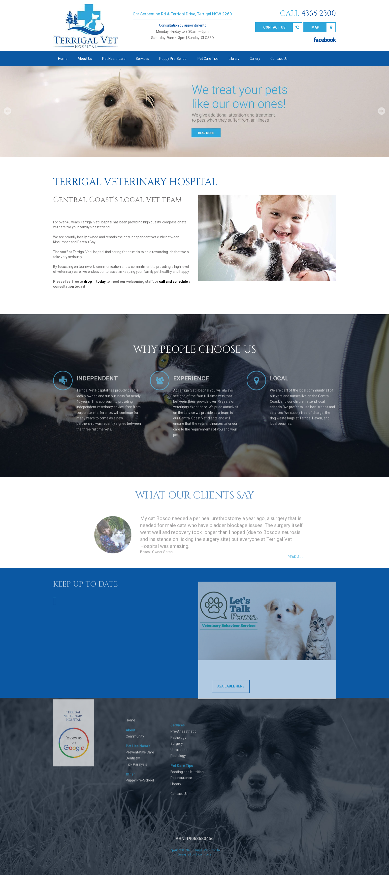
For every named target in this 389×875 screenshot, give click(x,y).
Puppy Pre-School (173, 59)
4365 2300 (318, 14)
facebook (325, 39)
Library (234, 59)
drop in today (95, 281)
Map (315, 27)
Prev (7, 111)
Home (62, 59)
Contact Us (279, 59)
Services (142, 59)
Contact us (274, 27)
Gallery (255, 59)
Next (381, 111)
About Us (85, 59)
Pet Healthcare (114, 59)
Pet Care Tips (208, 59)
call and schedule (173, 281)
